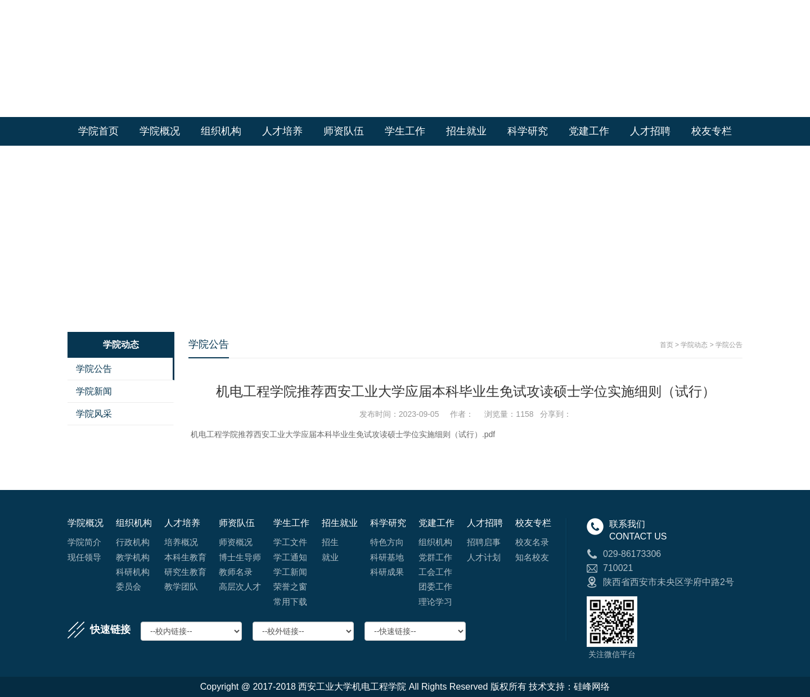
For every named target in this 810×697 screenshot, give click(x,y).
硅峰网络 (592, 686)
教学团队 (181, 586)
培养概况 (181, 542)
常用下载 (290, 601)
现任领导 (84, 557)
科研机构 (133, 572)
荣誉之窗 (290, 586)
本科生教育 (185, 557)
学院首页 (689, 11)
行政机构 (133, 542)
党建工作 (589, 131)
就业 (330, 557)
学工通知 (290, 557)
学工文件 (290, 542)
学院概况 (160, 131)
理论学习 (435, 601)
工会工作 (435, 572)
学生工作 (405, 131)
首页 (666, 345)
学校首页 (648, 11)
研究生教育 (185, 572)
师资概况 (236, 542)
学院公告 (94, 369)
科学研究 (527, 131)
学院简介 (84, 542)
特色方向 (387, 542)
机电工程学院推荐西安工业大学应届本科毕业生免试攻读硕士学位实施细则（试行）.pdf (343, 434)
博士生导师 (240, 557)
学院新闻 (94, 391)
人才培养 (282, 131)
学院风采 (94, 414)
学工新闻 (290, 572)
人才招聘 (650, 131)
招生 (330, 542)
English (728, 11)
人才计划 (484, 557)
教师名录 (236, 572)
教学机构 (133, 557)
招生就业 (466, 131)
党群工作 (435, 557)
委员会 (128, 586)
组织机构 (221, 131)
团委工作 (435, 586)
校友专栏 (711, 131)
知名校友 (532, 557)
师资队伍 (343, 131)
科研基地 (387, 557)
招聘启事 (484, 542)
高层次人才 (240, 586)
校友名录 (532, 542)
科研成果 (387, 572)
